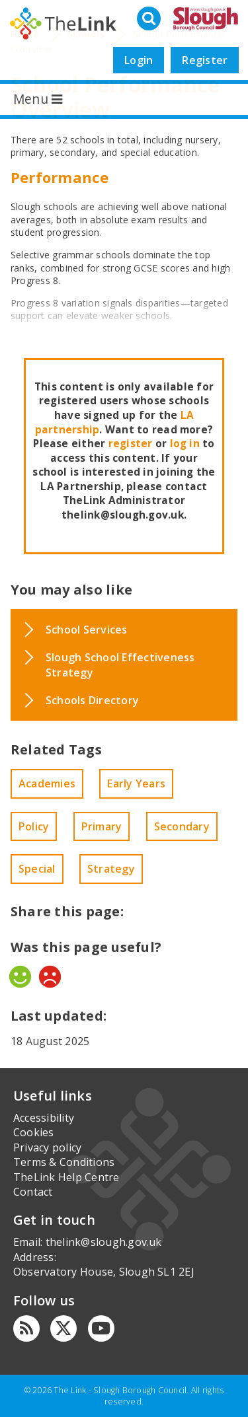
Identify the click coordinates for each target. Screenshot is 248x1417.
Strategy (111, 868)
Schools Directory (92, 700)
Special (37, 868)
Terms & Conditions (63, 1162)
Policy (34, 826)
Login (138, 60)
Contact (33, 1191)
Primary (101, 826)
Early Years (136, 783)
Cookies (33, 1132)
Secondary (182, 826)
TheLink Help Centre (66, 1177)
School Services (87, 629)
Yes (20, 976)
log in (185, 444)
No (50, 976)
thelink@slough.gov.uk (104, 1242)
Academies (47, 783)
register (130, 444)
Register (204, 60)
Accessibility (43, 1117)
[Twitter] (63, 1328)
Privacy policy (47, 1147)
